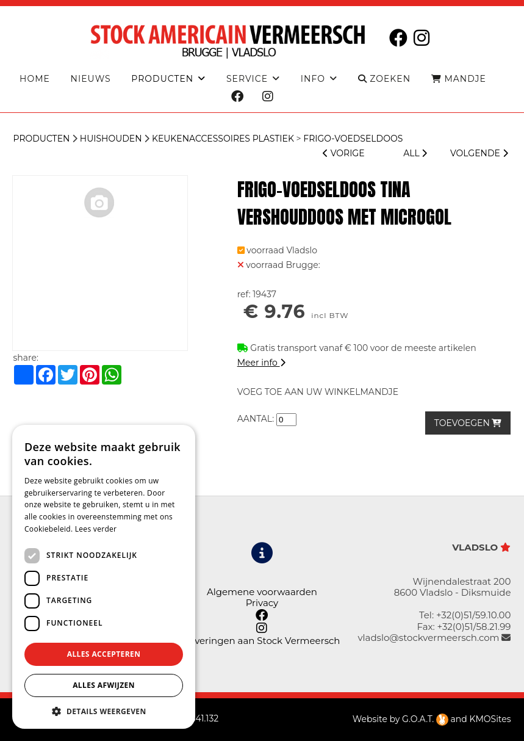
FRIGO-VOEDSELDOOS (353, 138)
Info (313, 79)
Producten (41, 138)
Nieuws (91, 79)
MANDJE (458, 79)
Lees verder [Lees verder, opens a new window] (96, 529)
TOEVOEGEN (468, 422)
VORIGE (343, 153)
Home (35, 79)
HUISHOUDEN (111, 138)
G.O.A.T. (425, 719)
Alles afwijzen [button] (104, 685)
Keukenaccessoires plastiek (223, 138)
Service (247, 79)
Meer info (261, 362)
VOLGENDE (479, 153)
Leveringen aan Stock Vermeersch (262, 640)
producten (162, 79)
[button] (103, 711)
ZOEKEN (384, 79)
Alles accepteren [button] (104, 654)
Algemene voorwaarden (262, 592)
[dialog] (103, 577)
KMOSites (490, 719)
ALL (415, 153)
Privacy (262, 603)
